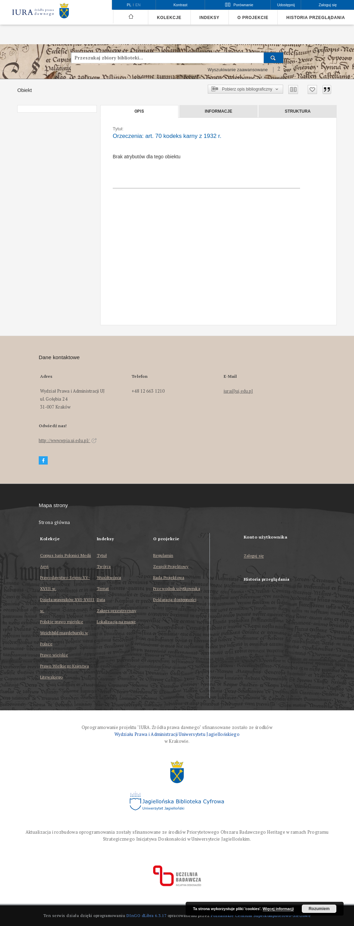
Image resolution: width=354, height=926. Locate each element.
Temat (103, 588)
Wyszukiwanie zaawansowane (238, 69)
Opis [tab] (139, 111)
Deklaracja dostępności (174, 599)
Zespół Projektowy (170, 566)
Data (101, 599)
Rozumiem (319, 908)
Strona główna (54, 522)
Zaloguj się (254, 556)
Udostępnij (286, 5)
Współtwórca (109, 577)
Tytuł (102, 555)
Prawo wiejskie (54, 654)
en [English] (138, 4)
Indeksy (209, 17)
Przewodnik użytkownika (176, 588)
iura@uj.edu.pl (238, 391)
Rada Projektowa (168, 577)
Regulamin (163, 555)
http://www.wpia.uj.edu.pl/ (68, 440)
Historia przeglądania (315, 17)
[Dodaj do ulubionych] (312, 89)
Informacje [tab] (218, 111)
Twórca (104, 566)
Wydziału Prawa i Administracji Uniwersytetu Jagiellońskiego (177, 734)
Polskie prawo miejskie (61, 621)
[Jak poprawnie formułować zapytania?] (278, 70)
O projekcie (253, 17)
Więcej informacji (278, 909)
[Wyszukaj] (273, 57)
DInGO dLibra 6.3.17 (147, 915)
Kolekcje (169, 17)
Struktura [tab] (298, 111)
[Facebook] (43, 461)
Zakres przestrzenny (116, 610)
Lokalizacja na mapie (116, 621)
